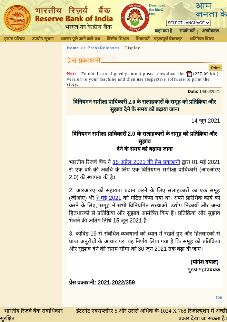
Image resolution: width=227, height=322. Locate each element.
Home (73, 48)
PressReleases (104, 48)
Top (219, 297)
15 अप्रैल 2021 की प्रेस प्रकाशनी (146, 162)
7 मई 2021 (108, 198)
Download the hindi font (157, 9)
